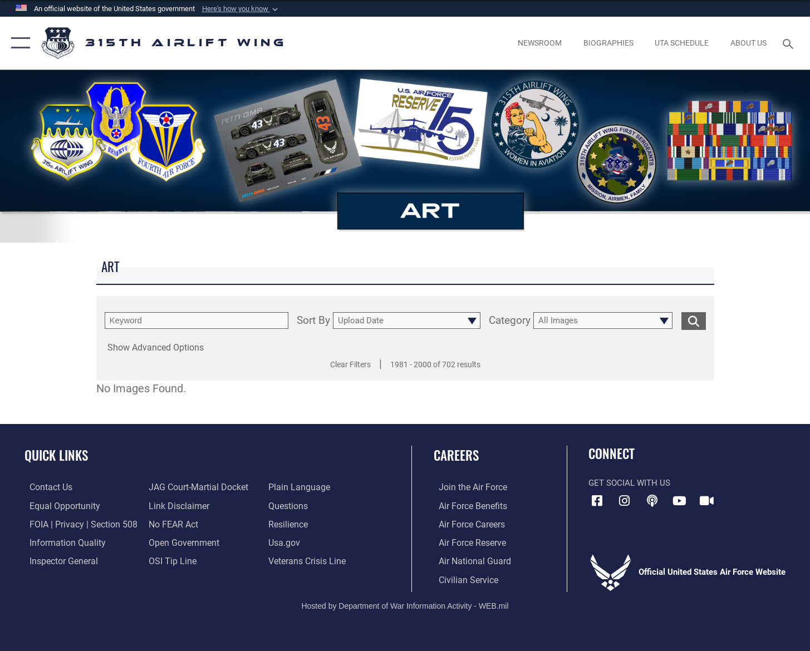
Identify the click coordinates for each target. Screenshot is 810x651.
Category (510, 321)
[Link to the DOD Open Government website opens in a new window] (181, 542)
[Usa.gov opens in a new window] (285, 542)
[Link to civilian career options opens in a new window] (462, 578)
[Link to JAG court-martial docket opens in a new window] (195, 487)
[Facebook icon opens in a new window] (596, 500)
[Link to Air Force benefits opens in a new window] (467, 505)
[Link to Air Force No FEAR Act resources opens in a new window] (172, 524)
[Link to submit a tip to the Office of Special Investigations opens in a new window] (170, 560)
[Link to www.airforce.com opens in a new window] (467, 487)
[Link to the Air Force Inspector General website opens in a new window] (57, 560)
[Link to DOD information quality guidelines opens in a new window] (60, 542)
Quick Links (56, 455)
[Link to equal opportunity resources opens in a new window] (57, 505)
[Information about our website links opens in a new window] (176, 505)
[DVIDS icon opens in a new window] (707, 500)
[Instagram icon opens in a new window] (624, 500)
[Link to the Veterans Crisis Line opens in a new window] (307, 560)
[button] (241, 8)
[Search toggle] (789, 43)
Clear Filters (350, 364)
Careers (456, 455)
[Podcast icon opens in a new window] (652, 500)
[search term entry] (196, 320)
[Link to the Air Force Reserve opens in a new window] (466, 542)
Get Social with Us (629, 483)
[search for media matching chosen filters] (693, 320)
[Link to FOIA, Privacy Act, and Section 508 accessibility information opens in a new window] (75, 524)
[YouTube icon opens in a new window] (679, 500)
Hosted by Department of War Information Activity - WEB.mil (404, 604)
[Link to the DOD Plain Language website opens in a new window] (298, 487)
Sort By (313, 321)
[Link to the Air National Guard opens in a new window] (468, 560)
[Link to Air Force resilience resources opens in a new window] (289, 524)
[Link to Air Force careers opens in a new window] (466, 524)
